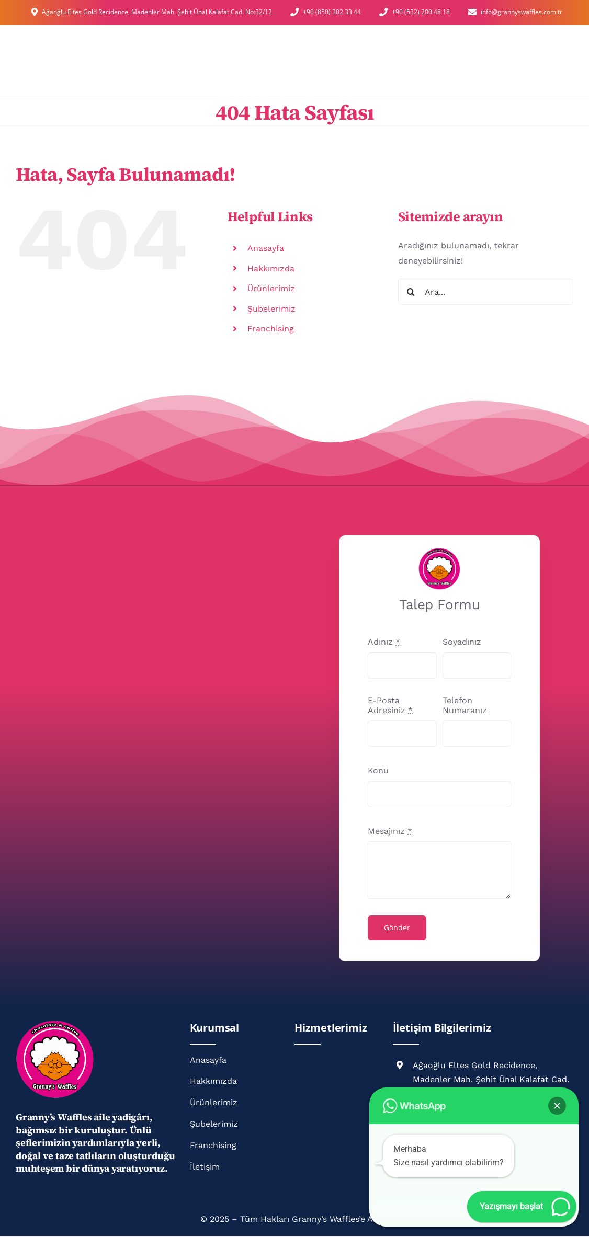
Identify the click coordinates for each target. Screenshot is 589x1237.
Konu (378, 770)
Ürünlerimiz (271, 288)
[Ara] (411, 292)
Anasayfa (265, 248)
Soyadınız (462, 642)
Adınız (384, 642)
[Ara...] (485, 292)
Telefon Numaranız (465, 705)
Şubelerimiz (271, 309)
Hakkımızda (270, 268)
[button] (557, 1106)
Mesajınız (390, 831)
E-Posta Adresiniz (390, 705)
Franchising (270, 329)
